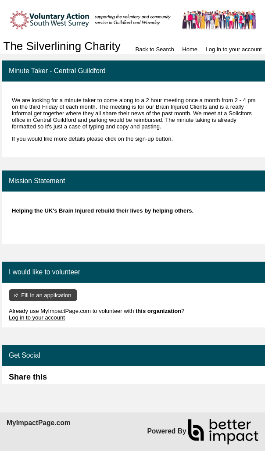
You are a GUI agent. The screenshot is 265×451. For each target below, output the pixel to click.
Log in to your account (234, 49)
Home (189, 49)
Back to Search (154, 49)
